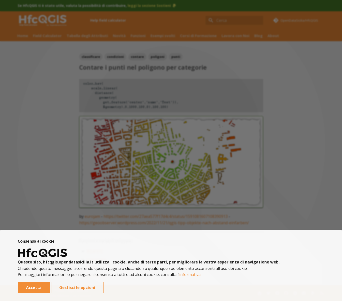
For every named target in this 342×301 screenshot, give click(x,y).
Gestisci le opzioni (77, 287)
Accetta (34, 287)
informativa (190, 274)
